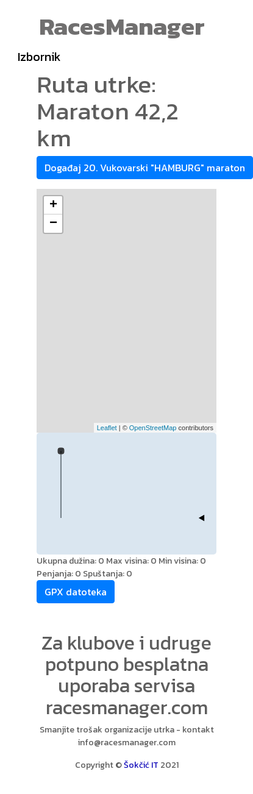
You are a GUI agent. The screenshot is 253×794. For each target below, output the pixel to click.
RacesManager (122, 26)
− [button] (53, 223)
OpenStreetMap (153, 427)
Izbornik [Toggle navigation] (39, 57)
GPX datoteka (76, 591)
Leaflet (107, 427)
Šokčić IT (141, 765)
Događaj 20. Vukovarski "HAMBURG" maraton (145, 167)
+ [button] (53, 205)
